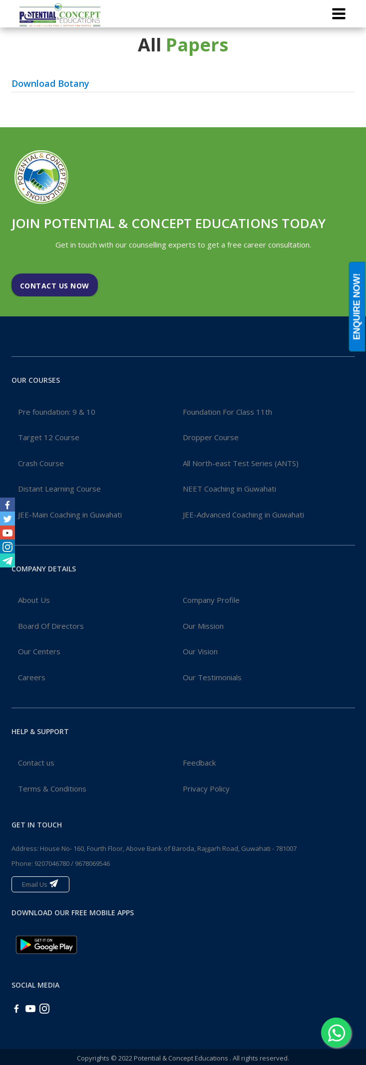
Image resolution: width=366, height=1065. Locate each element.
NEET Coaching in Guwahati (229, 489)
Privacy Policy (206, 789)
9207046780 (51, 863)
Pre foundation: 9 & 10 (56, 412)
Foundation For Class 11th (227, 412)
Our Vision (200, 651)
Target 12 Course (48, 437)
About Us (34, 600)
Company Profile (211, 600)
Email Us (40, 883)
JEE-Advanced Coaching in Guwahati (243, 515)
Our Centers (39, 651)
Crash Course (41, 463)
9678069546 (92, 863)
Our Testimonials (212, 677)
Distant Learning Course (59, 489)
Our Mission (203, 626)
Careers (31, 677)
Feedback (199, 763)
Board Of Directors (51, 626)
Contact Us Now (54, 285)
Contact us (36, 763)
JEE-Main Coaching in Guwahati (70, 515)
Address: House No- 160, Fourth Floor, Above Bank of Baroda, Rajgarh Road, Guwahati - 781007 (154, 848)
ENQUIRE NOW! (357, 306)
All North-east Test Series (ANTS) (241, 463)
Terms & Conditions (52, 789)
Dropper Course (211, 437)
